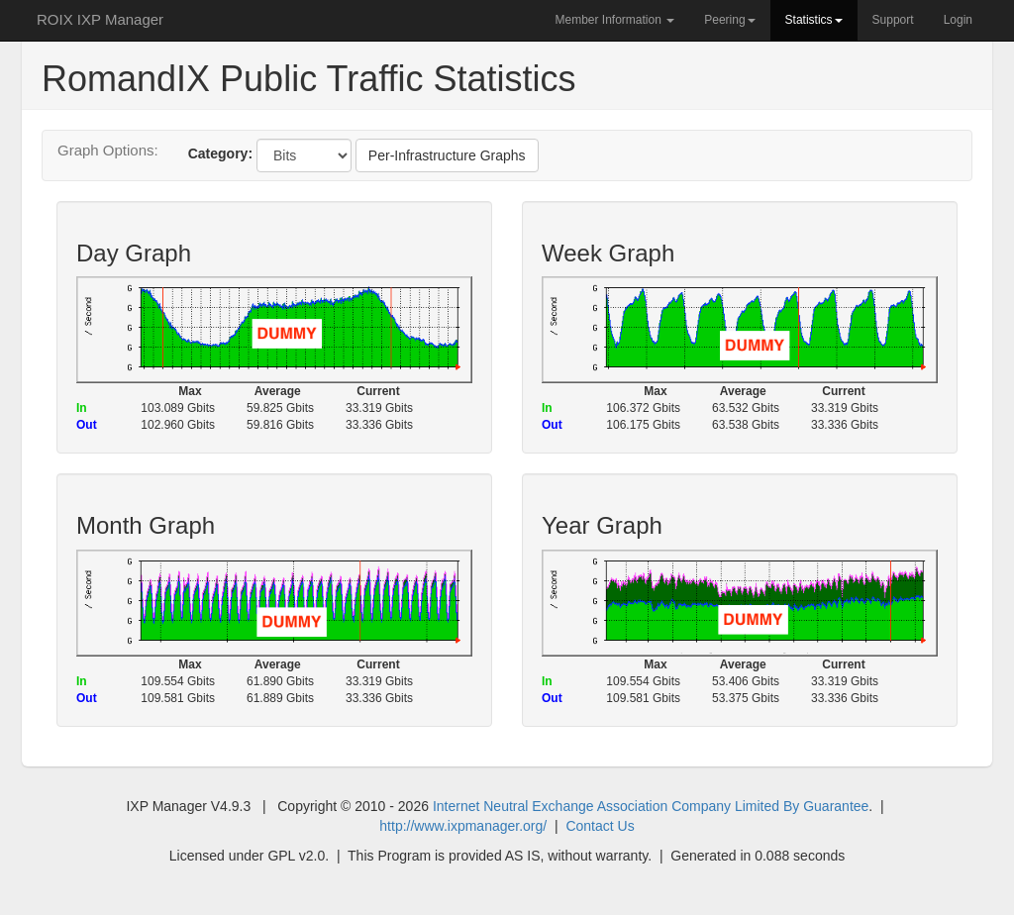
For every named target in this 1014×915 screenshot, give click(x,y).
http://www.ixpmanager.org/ (463, 826)
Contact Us (599, 826)
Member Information (614, 20)
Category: (220, 153)
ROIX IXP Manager (100, 19)
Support (893, 20)
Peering (729, 20)
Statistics (814, 20)
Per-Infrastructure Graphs (447, 155)
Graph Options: (107, 150)
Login (958, 20)
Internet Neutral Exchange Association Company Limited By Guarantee (650, 806)
